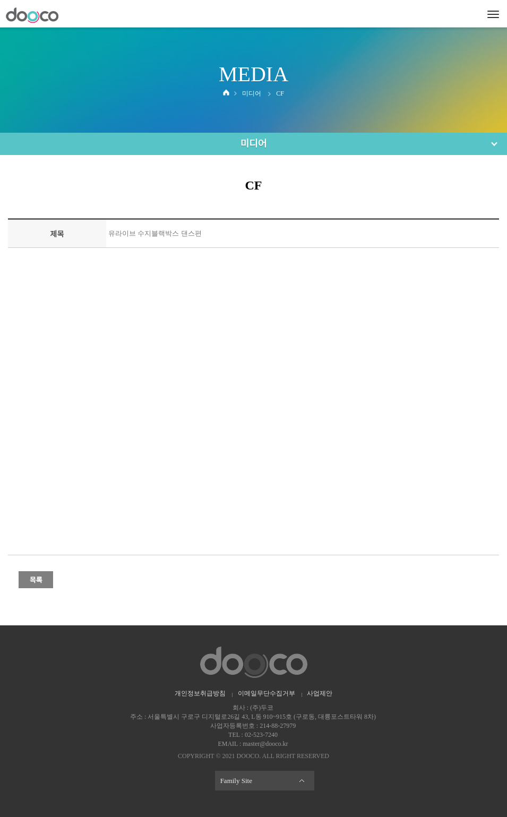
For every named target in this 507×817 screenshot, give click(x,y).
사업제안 (319, 693)
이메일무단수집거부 (266, 693)
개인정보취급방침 (200, 693)
